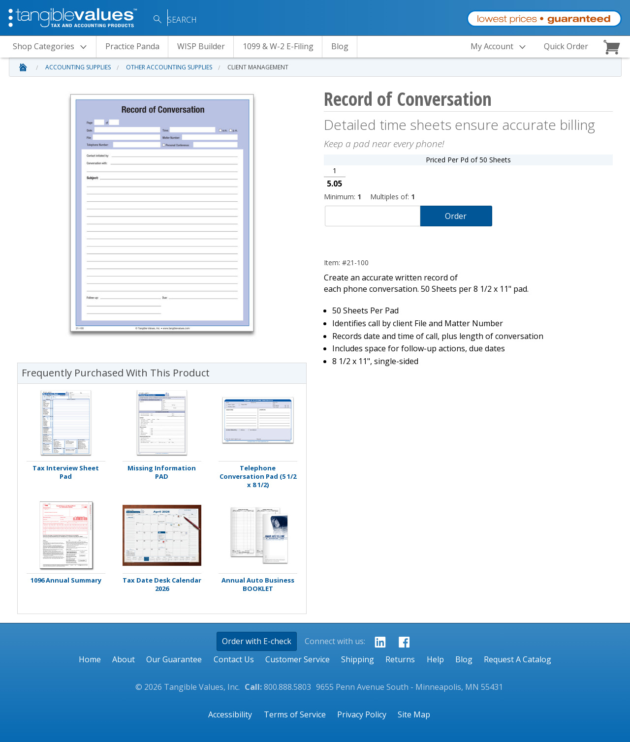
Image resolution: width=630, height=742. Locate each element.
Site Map (414, 714)
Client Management (257, 67)
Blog (339, 46)
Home (90, 659)
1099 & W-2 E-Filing (278, 46)
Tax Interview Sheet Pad (65, 472)
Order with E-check (256, 641)
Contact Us (234, 659)
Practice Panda (132, 46)
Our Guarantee (174, 659)
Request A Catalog (517, 659)
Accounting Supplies (78, 67)
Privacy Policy (361, 714)
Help (435, 659)
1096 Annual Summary (66, 580)
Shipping (357, 659)
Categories (53, 47)
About (123, 659)
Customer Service (297, 659)
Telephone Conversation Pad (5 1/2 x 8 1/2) (258, 476)
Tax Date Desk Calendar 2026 (162, 584)
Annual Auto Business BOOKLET (257, 584)
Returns (400, 659)
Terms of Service (295, 714)
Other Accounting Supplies (169, 67)
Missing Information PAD (161, 472)
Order (456, 216)
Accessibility (230, 714)
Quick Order (566, 46)
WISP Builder (201, 46)
